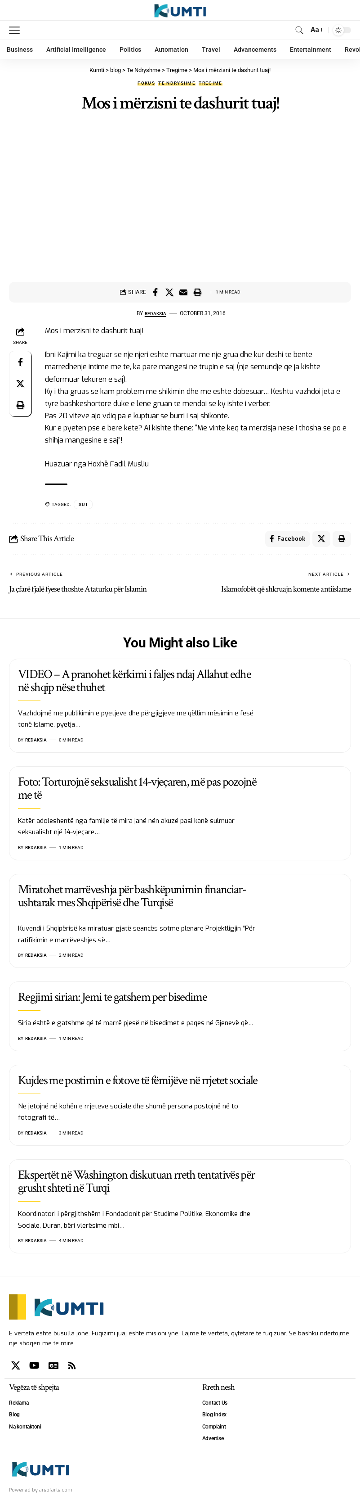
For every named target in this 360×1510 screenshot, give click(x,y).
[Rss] (72, 1367)
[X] (15, 1367)
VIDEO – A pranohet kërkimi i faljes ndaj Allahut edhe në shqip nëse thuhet (134, 682)
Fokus (146, 83)
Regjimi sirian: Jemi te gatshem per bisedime (112, 999)
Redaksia (155, 313)
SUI (83, 504)
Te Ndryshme (177, 83)
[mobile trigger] (16, 30)
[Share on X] (169, 292)
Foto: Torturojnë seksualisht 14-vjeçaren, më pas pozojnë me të (137, 790)
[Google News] (53, 1367)
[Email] (183, 292)
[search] (299, 30)
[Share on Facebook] (155, 292)
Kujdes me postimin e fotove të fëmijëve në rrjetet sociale (138, 1082)
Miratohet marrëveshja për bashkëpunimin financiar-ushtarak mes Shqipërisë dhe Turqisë (132, 898)
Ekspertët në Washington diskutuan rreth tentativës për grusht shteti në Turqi (136, 1183)
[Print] (197, 292)
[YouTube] (34, 1367)
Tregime (210, 83)
